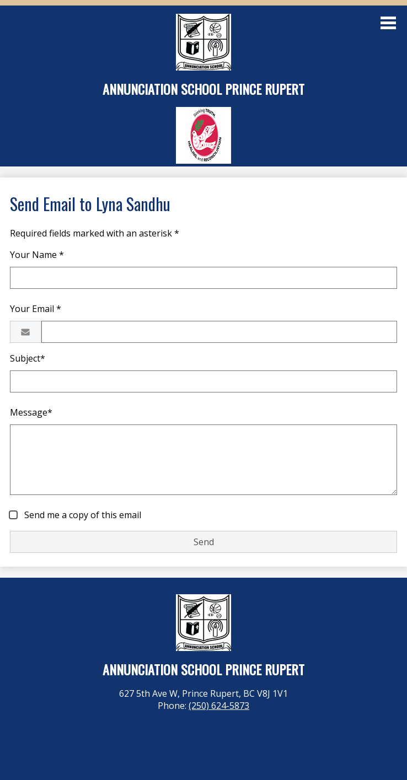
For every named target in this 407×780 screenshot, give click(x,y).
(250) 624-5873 (219, 706)
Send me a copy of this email (81, 515)
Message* (31, 412)
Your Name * (37, 255)
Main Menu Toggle (388, 23)
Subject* (27, 358)
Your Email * (35, 309)
